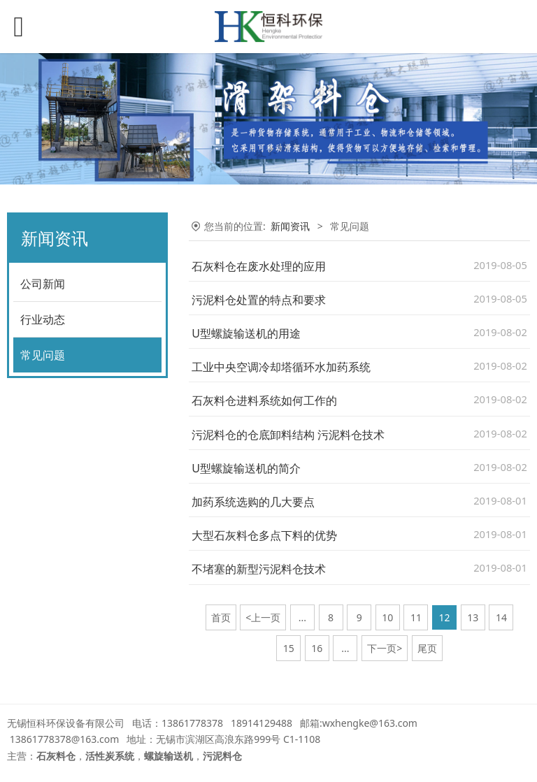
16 (316, 648)
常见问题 (42, 355)
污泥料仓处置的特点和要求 (259, 299)
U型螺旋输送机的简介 (246, 468)
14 (501, 617)
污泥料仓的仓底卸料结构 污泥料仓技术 (288, 434)
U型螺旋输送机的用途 (246, 333)
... (302, 617)
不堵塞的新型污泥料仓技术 (259, 569)
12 (444, 617)
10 (387, 617)
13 (472, 617)
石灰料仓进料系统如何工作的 (264, 400)
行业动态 (42, 319)
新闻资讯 (290, 226)
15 (288, 648)
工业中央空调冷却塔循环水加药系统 (281, 367)
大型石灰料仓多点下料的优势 (264, 535)
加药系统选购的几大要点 (253, 501)
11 (416, 617)
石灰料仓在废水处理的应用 (259, 266)
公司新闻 (42, 283)
